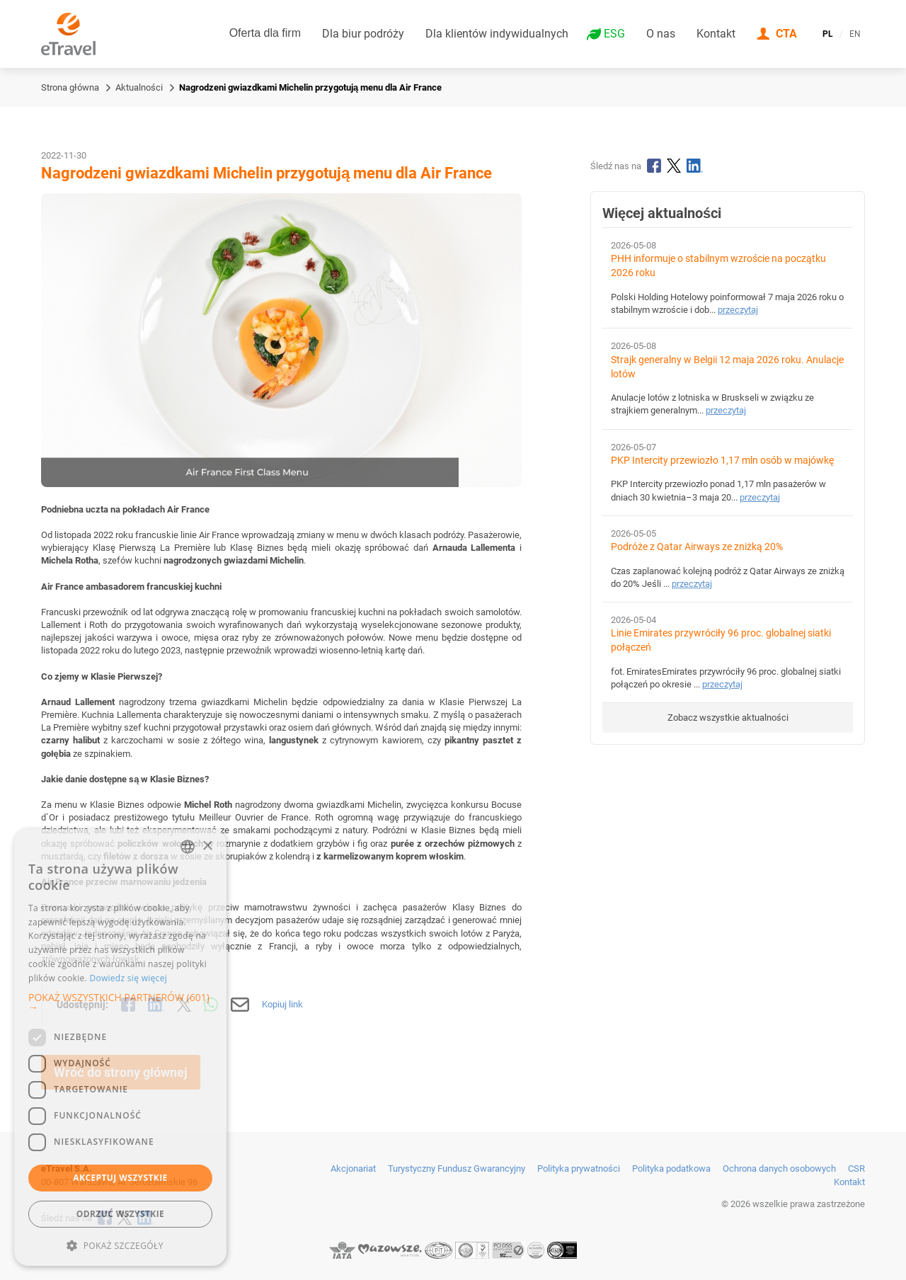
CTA (786, 33)
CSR (856, 1168)
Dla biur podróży (363, 33)
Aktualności (139, 87)
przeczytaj (738, 309)
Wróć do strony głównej (121, 1072)
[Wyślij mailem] (240, 1005)
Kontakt (715, 33)
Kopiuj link (282, 1004)
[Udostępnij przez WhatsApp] (211, 1005)
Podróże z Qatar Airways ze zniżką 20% (697, 547)
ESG (614, 34)
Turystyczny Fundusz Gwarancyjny (456, 1168)
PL (827, 34)
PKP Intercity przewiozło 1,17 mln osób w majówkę (722, 461)
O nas (660, 33)
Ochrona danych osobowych (779, 1168)
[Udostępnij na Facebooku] (128, 1005)
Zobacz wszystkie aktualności (728, 717)
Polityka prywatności (578, 1168)
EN (855, 34)
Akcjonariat (353, 1168)
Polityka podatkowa (671, 1168)
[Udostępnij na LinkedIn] (156, 1005)
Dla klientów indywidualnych (496, 33)
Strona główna (70, 87)
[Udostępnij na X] (184, 1005)
